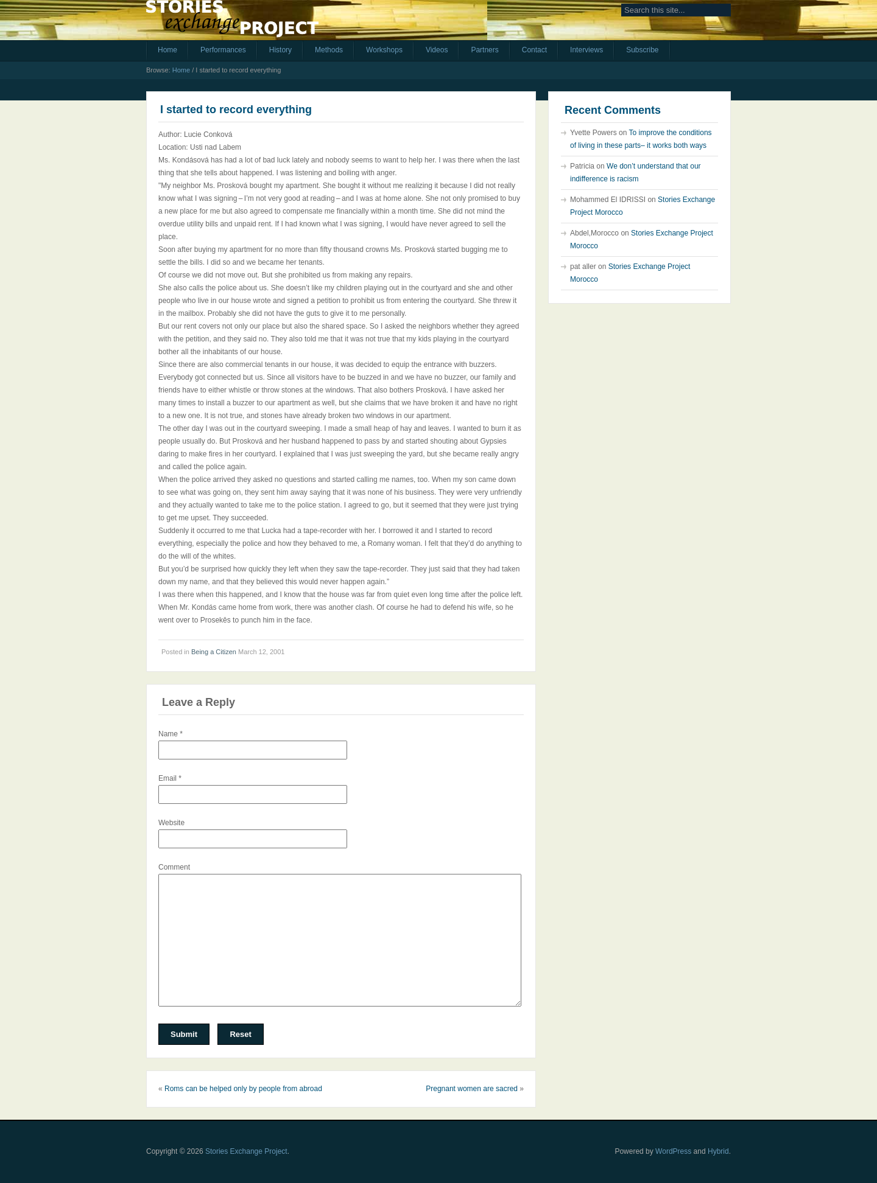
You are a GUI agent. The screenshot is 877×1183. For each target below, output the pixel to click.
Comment (174, 867)
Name (170, 734)
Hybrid (718, 1151)
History (280, 50)
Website (171, 822)
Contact (534, 50)
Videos (437, 50)
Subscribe (642, 50)
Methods (329, 50)
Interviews (586, 50)
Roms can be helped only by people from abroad (243, 1088)
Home (167, 50)
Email (169, 778)
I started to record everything (236, 109)
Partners (484, 50)
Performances (223, 50)
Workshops (384, 50)
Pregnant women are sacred (472, 1088)
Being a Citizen (213, 651)
